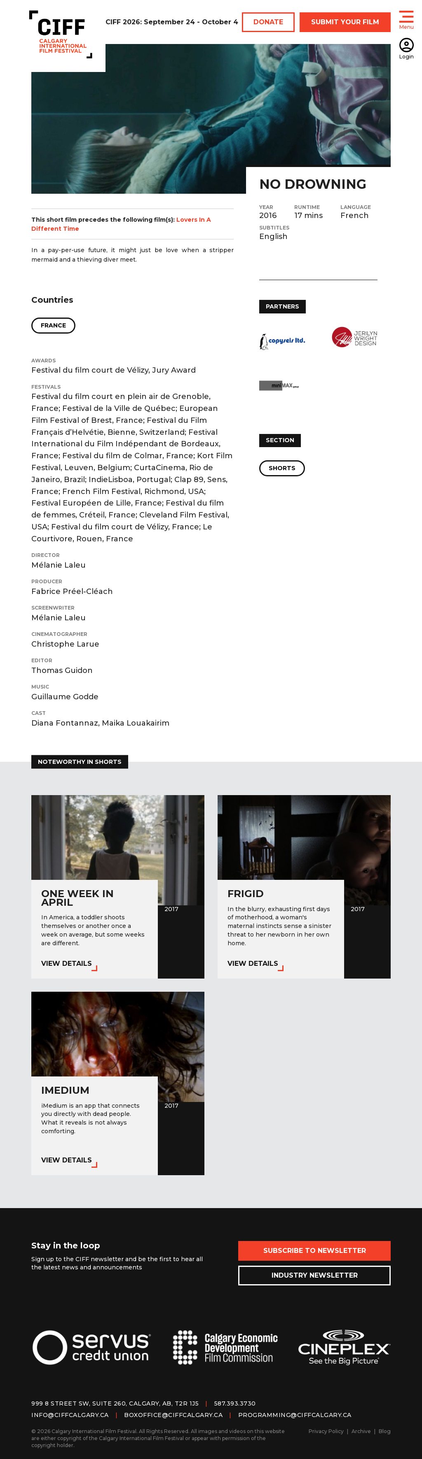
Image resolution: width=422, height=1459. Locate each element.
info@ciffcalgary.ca (70, 1415)
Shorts (282, 468)
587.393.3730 (235, 1403)
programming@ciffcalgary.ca (295, 1415)
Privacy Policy (326, 1431)
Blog (385, 1431)
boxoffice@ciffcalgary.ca (173, 1415)
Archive (361, 1431)
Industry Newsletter (315, 1275)
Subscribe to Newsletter (314, 1251)
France (53, 325)
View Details (66, 963)
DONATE (268, 22)
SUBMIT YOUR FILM (345, 22)
